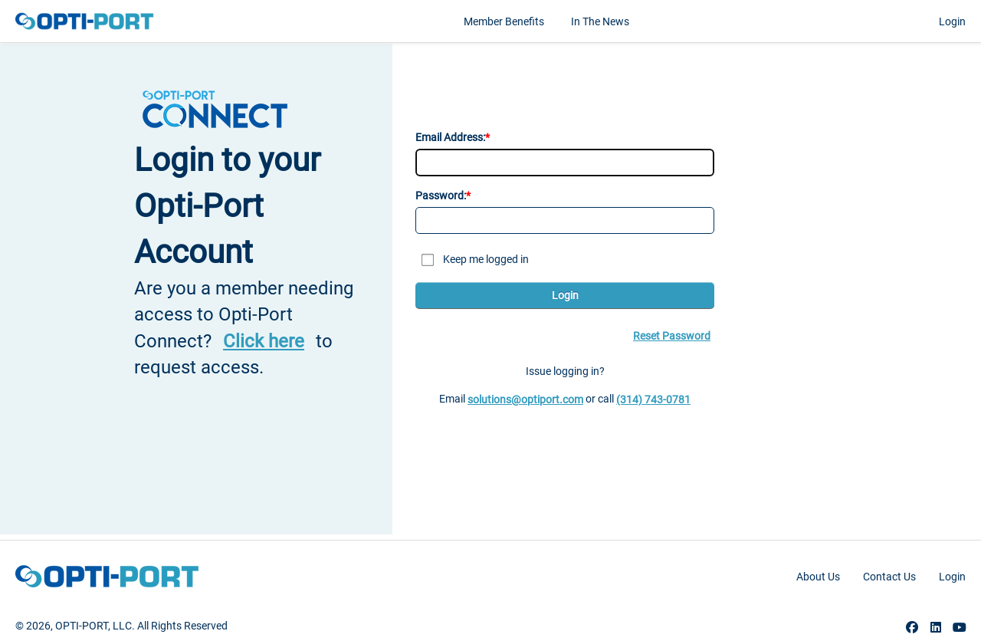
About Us (818, 576)
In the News (600, 21)
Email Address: (450, 137)
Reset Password (671, 336)
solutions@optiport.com (525, 399)
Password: (440, 195)
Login (952, 21)
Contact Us (889, 576)
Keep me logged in (486, 259)
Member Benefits (504, 21)
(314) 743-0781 (653, 399)
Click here (263, 341)
